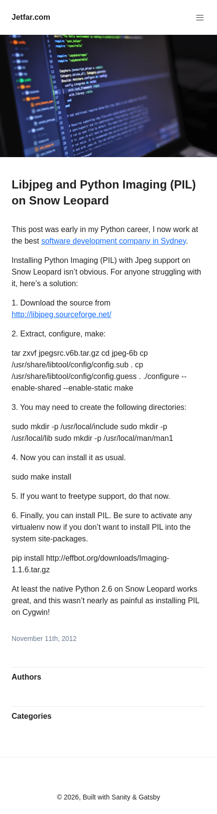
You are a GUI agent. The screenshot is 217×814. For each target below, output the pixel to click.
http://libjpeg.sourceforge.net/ (61, 314)
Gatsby (149, 797)
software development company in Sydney (113, 241)
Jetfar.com (31, 17)
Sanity (121, 797)
